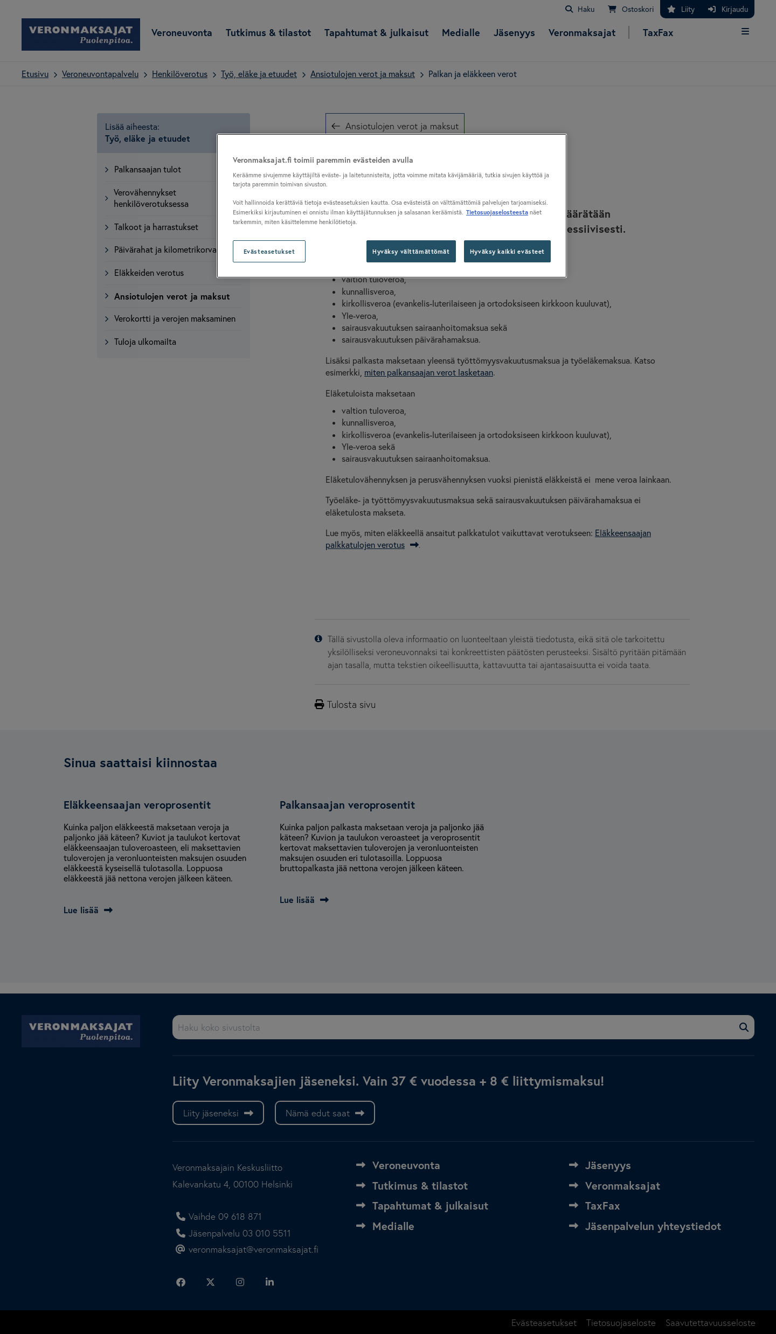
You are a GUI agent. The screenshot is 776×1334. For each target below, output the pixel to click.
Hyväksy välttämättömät (411, 251)
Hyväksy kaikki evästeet (507, 251)
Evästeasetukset (269, 251)
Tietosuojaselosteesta (497, 212)
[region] (392, 206)
